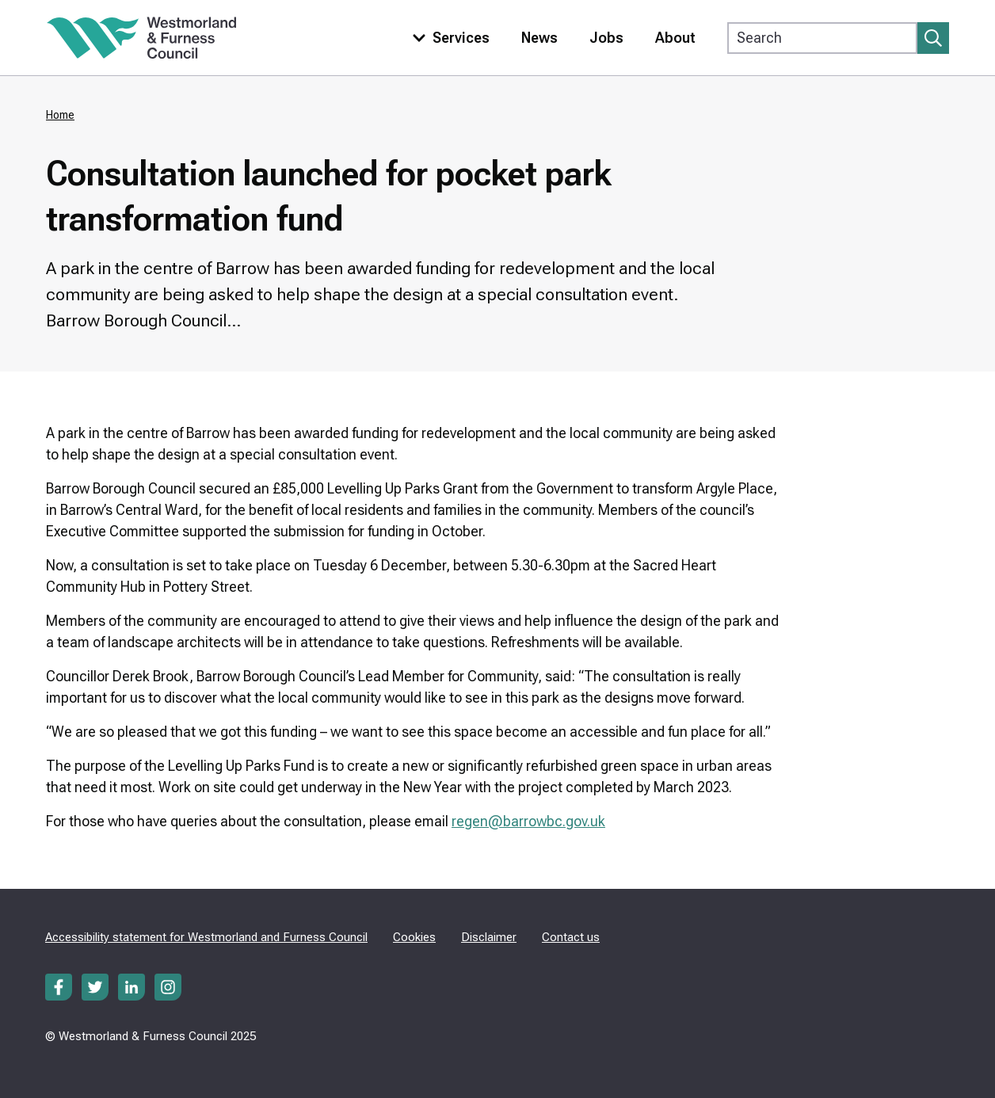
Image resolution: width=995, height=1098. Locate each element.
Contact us (571, 937)
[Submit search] (933, 38)
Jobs (606, 37)
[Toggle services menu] (447, 37)
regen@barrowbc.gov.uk (528, 821)
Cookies (414, 937)
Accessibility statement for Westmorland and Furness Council (206, 937)
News (539, 37)
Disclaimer (489, 937)
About (675, 37)
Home (60, 115)
